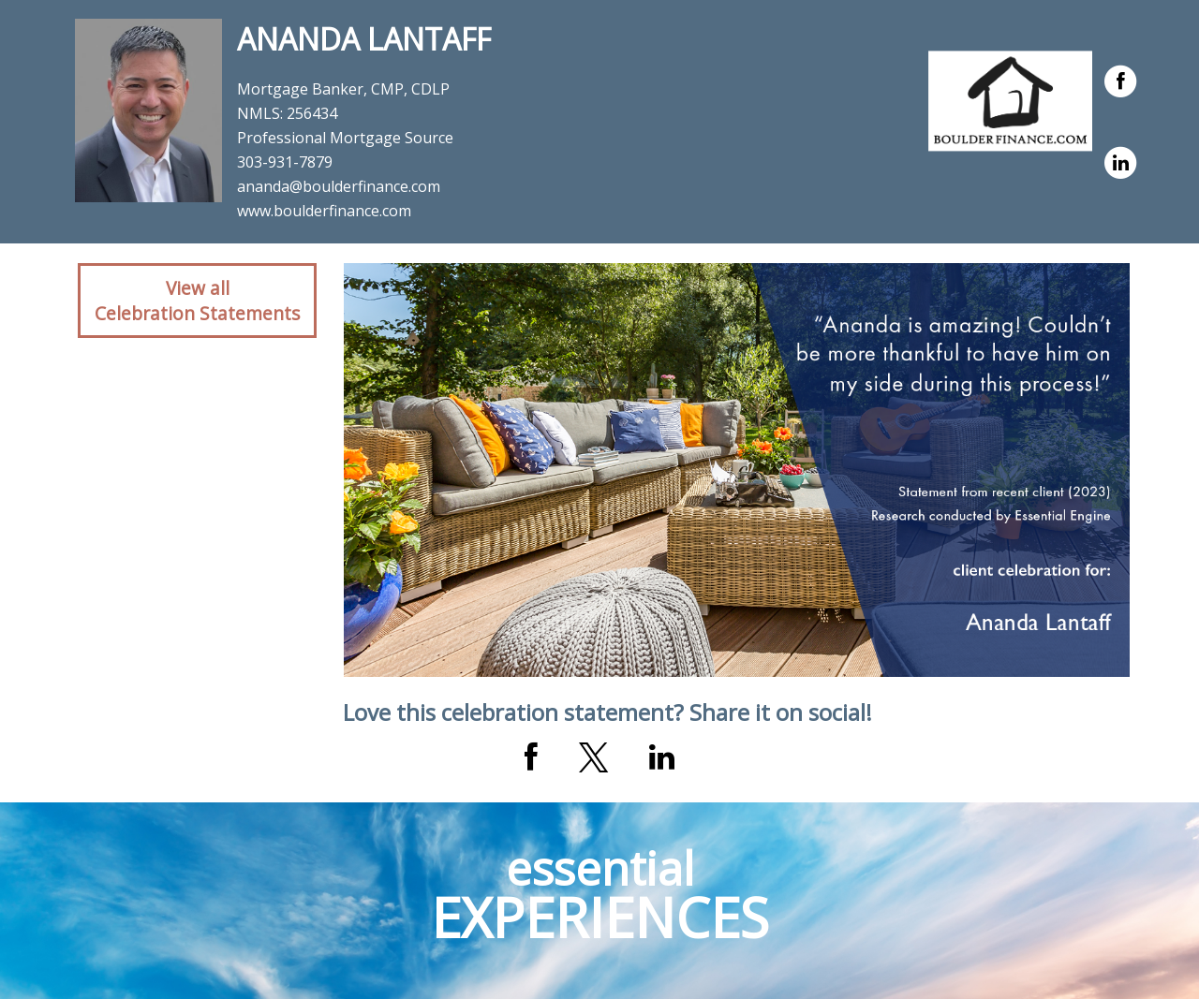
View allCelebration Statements (197, 300)
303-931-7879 (285, 162)
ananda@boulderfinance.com (338, 186)
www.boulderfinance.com (324, 210)
